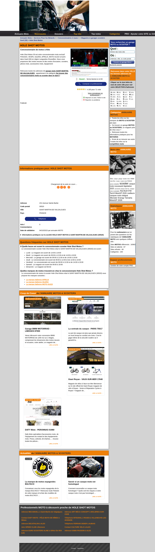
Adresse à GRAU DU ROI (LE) (41, 532)
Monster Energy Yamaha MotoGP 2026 (121, 199)
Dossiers (59, 34)
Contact (73, 548)
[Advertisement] (112, 17)
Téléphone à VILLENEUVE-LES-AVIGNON (85, 519)
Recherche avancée (116, 65)
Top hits (77, 34)
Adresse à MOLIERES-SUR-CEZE (84, 513)
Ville (22, 210)
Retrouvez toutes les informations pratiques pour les (121, 134)
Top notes (96, 34)
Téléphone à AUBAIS (80, 524)
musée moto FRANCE (126, 181)
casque (116, 178)
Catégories (115, 34)
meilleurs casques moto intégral (122, 194)
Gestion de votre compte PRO (122, 266)
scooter (124, 183)
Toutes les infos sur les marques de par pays (122, 120)
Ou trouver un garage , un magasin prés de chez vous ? (122, 127)
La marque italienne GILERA (37, 282)
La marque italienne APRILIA (37, 280)
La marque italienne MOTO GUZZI (39, 284)
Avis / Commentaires (26, 226)
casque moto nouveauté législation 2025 (122, 186)
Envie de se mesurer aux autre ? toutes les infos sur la (122, 141)
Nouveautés (40, 34)
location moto (126, 178)
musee (118, 181)
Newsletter (80, 548)
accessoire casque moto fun (122, 188)
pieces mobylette (114, 184)
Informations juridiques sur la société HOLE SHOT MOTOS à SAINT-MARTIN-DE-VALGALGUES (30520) (63, 235)
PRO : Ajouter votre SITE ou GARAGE (134, 34)
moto (132, 179)
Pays (22, 213)
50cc (111, 179)
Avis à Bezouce (33, 527)
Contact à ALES (77, 527)
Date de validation (27, 230)
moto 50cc (113, 181)
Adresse (23, 203)
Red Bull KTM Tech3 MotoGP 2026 (120, 192)
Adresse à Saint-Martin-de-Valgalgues (41, 512)
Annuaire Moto (22, 34)
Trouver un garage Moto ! (122, 62)
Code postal (25, 206)
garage (120, 178)
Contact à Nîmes (40, 519)
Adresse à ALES (33, 524)
